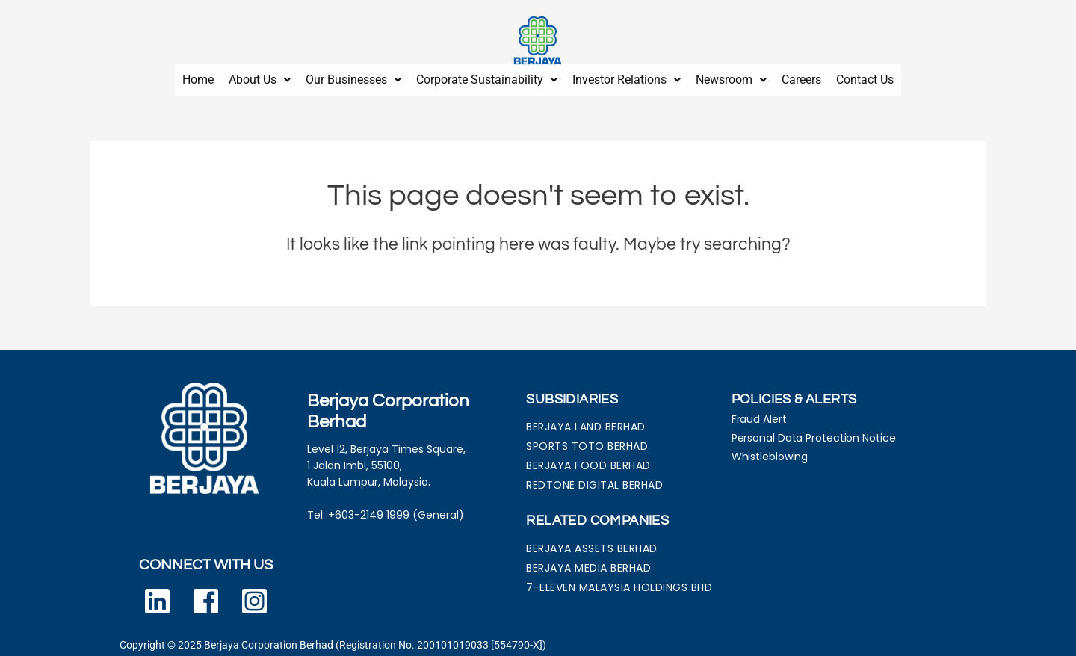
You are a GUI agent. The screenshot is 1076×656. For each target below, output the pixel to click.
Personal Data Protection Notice (814, 431)
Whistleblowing (770, 450)
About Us (260, 76)
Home (198, 76)
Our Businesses (353, 76)
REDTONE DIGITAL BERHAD (594, 478)
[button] (259, 77)
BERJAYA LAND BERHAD (586, 420)
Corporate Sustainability (486, 76)
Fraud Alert (759, 413)
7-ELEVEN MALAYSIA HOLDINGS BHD (619, 581)
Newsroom (731, 76)
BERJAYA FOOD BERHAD (588, 459)
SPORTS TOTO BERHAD (587, 440)
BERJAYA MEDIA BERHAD (588, 561)
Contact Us (865, 76)
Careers (801, 76)
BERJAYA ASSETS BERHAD (592, 542)
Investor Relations (626, 76)
